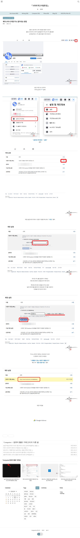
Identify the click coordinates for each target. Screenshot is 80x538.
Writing (25, 13)
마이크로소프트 (32, 494)
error (29, 499)
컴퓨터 (25, 496)
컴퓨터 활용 (18, 442)
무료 (25, 519)
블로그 (33, 509)
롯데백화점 (34, 514)
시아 (34, 506)
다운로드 (26, 516)
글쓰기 (47, 530)
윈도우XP (26, 501)
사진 (36, 511)
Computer (36, 13)
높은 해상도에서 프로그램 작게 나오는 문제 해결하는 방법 (20, 445)
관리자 (43, 530)
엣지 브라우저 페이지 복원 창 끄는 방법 (14, 448)
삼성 (25, 514)
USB (33, 499)
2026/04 (13, 491)
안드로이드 (32, 501)
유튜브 (34, 516)
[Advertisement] (40, 420)
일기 (30, 516)
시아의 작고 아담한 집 (27, 511)
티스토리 (29, 509)
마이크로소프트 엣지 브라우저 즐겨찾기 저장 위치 (18, 452)
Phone (46, 13)
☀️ (39, 534)
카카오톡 (26, 491)
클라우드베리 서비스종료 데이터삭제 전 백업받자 (17, 454)
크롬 (25, 499)
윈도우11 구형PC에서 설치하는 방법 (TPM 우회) (17, 450)
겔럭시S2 (26, 494)
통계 (29, 514)
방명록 (41, 9)
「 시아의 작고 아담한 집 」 (40, 5)
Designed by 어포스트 (36, 530)
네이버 (25, 504)
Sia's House (14, 13)
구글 (35, 496)
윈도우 (32, 511)
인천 (30, 506)
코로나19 (31, 491)
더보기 (37, 488)
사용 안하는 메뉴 (65, 13)
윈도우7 (25, 506)
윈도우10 (30, 496)
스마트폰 (30, 504)
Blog (54, 13)
